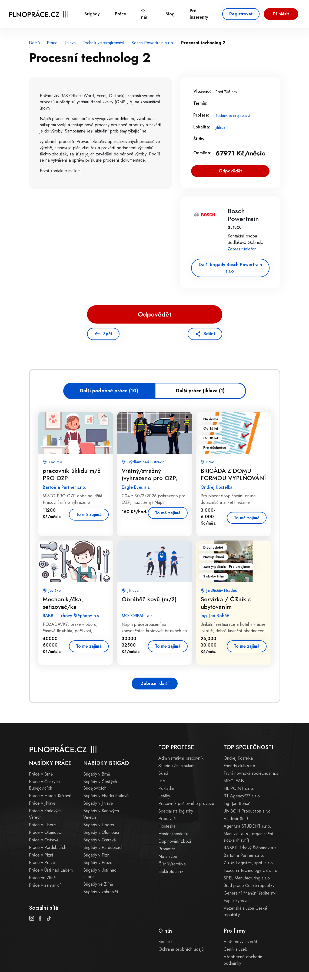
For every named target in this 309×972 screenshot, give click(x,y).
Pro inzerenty (199, 14)
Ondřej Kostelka (238, 758)
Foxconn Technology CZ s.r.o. (251, 870)
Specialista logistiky (175, 811)
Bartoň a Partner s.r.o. (244, 855)
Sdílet (209, 334)
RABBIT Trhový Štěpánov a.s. (251, 848)
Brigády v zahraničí (100, 892)
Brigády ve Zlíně (98, 884)
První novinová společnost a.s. (252, 773)
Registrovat (240, 14)
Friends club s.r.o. (240, 766)
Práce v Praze (42, 862)
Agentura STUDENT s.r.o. (247, 826)
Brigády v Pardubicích (103, 847)
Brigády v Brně (96, 774)
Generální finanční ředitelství (250, 893)
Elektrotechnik (171, 871)
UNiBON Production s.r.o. (248, 811)
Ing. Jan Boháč (237, 803)
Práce (120, 14)
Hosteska (166, 826)
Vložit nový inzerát (240, 942)
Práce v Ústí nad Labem (51, 870)
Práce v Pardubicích (47, 847)
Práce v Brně (41, 774)
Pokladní (166, 788)
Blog (170, 14)
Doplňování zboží (174, 841)
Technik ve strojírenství (103, 43)
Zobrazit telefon (242, 249)
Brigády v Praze (97, 862)
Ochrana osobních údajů (181, 949)
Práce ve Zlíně (42, 878)
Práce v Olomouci (45, 832)
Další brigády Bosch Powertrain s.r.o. (230, 267)
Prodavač (167, 818)
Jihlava (70, 43)
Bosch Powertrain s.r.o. (152, 43)
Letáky (164, 796)
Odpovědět (230, 171)
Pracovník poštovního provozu (186, 803)
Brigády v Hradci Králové (106, 796)
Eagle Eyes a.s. (238, 901)
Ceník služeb (235, 949)
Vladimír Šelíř (236, 818)
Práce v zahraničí (45, 885)
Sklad (163, 773)
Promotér (166, 849)
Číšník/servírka (172, 864)
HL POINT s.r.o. (239, 788)
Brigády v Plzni (96, 855)
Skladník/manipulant (176, 766)
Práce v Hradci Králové (50, 796)
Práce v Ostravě (43, 840)
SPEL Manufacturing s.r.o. (247, 878)
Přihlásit (281, 14)
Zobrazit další (154, 683)
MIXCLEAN (234, 781)
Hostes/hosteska (174, 834)
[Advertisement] (98, 361)
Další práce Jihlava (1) (200, 390)
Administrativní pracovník (181, 758)
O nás (144, 14)
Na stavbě (167, 856)
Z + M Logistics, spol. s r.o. (249, 863)
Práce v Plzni (41, 855)
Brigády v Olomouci (101, 832)
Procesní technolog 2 (203, 43)
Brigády (92, 14)
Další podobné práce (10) (109, 390)
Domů (34, 43)
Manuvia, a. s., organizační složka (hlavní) (248, 837)
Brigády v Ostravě (99, 840)
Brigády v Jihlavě (98, 803)
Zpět (107, 334)
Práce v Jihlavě (42, 803)
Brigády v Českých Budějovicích (100, 785)
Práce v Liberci (43, 825)
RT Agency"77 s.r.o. (242, 796)
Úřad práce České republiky (249, 885)
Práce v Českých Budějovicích (44, 785)
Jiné (161, 781)
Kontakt (165, 942)
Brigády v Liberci (98, 825)
